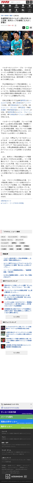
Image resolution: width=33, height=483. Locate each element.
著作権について (11, 465)
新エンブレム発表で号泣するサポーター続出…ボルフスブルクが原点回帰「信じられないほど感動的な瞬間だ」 (17, 297)
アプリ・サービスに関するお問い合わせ (10, 471)
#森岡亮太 (14, 243)
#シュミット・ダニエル (7, 246)
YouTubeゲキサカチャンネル (8, 444)
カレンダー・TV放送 (25, 459)
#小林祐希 (22, 243)
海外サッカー (23, 433)
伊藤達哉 (13, 110)
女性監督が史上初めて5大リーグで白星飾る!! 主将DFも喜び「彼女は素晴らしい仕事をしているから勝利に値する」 (17, 310)
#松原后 (11, 249)
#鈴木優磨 (18, 249)
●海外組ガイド (6, 201)
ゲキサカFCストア (6, 459)
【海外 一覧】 (10, 25)
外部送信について (23, 467)
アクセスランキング (15, 459)
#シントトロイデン (13, 236)
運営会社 (19, 465)
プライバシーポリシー (13, 467)
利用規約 (4, 467)
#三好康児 (3, 249)
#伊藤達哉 (27, 249)
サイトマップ (26, 465)
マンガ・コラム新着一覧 (7, 452)
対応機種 (4, 465)
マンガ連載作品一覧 (18, 452)
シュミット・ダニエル (9, 107)
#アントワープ (19, 240)
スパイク (29, 433)
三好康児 (18, 103)
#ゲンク (3, 236)
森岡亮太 (24, 100)
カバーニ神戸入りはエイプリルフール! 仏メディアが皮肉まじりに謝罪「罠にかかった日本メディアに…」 (18, 265)
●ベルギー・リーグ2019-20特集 (12, 203)
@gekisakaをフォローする (10, 404)
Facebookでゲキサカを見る (10, 408)
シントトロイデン (24, 110)
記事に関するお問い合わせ (21, 469)
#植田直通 (18, 246)
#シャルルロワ (4, 243)
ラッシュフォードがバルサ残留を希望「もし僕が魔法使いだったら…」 (18, 291)
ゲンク (20, 105)
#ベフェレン (24, 236)
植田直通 (11, 112)
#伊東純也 (26, 246)
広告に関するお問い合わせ (7, 469)
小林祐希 (13, 114)
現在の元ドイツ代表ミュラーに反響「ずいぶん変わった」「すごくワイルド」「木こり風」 (18, 286)
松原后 (22, 107)
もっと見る (16, 316)
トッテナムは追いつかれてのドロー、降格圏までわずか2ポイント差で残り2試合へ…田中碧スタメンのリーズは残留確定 (18, 304)
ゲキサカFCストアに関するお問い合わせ (11, 472)
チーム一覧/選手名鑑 (6, 461)
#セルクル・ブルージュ (7, 240)
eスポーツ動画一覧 (19, 454)
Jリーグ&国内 (10, 433)
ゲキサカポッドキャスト (10, 446)
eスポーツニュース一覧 (9, 454)
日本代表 (4, 433)
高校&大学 (16, 433)
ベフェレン (22, 114)
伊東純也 (13, 105)
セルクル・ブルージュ (24, 112)
